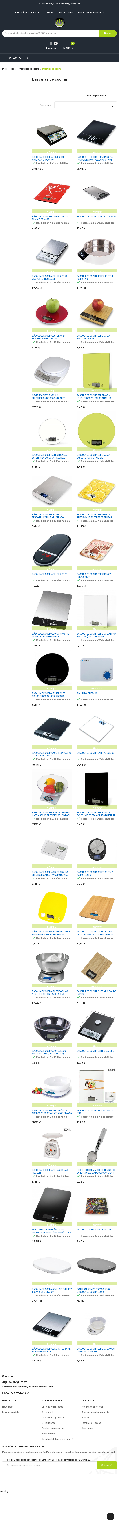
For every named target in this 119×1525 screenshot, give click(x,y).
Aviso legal (47, 1444)
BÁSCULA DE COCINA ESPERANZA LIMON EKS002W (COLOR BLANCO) (96, 647)
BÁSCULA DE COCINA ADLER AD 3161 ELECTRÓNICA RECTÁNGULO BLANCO (50, 892)
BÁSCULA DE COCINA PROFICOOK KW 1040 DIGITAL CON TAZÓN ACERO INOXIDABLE (50, 1016)
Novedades (7, 1439)
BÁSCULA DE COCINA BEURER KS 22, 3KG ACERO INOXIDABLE (50, 280)
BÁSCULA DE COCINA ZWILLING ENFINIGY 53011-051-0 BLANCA (52, 1320)
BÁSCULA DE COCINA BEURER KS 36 (49, 585)
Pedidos (85, 1450)
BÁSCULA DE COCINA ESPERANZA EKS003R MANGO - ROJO (48, 342)
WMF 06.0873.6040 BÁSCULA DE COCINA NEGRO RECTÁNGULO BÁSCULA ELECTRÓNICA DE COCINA (51, 1260)
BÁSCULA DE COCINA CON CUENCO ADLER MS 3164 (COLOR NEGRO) (49, 1075)
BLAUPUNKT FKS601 (87, 707)
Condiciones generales (53, 1450)
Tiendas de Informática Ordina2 (58, 1471)
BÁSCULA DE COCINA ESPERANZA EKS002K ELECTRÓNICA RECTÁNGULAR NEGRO (96, 832)
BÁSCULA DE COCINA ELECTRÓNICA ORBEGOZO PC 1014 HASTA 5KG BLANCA (52, 1136)
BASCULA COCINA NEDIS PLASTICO (94, 1257)
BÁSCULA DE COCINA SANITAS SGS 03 (95, 768)
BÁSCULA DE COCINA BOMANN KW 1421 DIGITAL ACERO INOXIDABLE (51, 647)
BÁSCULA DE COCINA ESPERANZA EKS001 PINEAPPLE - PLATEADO (48, 525)
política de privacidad (63, 1492)
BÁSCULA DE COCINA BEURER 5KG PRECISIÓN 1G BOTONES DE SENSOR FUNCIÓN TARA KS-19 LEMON (94, 527)
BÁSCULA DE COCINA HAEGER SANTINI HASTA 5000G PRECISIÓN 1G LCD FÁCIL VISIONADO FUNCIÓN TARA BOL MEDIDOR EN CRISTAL (51, 833)
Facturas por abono (91, 1455)
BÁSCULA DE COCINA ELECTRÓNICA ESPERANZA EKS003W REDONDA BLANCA (49, 465)
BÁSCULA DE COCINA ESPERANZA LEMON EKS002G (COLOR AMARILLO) (94, 403)
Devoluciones (48, 1455)
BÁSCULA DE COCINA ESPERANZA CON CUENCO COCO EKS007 (96, 1381)
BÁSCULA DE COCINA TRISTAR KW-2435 (96, 218)
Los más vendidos (11, 1444)
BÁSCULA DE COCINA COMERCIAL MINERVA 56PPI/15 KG (48, 158)
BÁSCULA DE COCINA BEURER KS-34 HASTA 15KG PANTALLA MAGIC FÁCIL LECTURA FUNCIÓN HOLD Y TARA (95, 160)
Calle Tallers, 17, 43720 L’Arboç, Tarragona (60, 4)
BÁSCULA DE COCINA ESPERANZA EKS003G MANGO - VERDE (93, 464)
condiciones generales (38, 1492)
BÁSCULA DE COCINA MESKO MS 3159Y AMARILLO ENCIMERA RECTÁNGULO (51, 953)
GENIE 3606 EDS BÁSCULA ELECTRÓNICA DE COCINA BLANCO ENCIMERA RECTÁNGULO (48, 404)
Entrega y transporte (52, 1439)
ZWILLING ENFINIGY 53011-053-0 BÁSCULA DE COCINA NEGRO (93, 1320)
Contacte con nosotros (53, 1460)
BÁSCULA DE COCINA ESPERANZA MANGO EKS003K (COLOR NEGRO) (48, 708)
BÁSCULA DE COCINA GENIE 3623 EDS (95, 1074)
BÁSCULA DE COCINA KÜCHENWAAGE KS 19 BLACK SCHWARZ (51, 770)
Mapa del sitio (48, 1466)
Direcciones (87, 1460)
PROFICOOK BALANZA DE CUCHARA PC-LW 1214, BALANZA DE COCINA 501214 (96, 1197)
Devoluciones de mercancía (95, 1444)
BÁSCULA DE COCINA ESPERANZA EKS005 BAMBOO (93, 342)
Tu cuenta (88, 1433)
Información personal (92, 1439)
